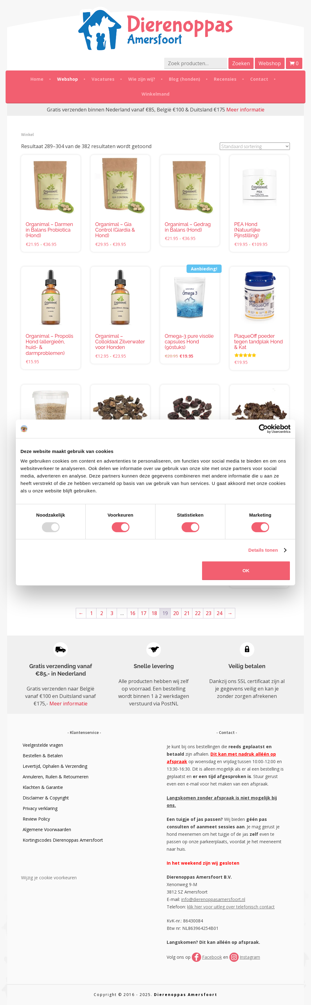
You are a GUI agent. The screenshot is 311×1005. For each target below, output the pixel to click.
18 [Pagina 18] (154, 613)
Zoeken (241, 63)
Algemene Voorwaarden (47, 829)
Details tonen (263, 550)
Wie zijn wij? (141, 79)
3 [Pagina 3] (111, 613)
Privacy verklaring (40, 808)
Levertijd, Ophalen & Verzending (55, 766)
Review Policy (36, 819)
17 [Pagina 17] (143, 613)
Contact (259, 79)
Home (36, 79)
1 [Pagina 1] (91, 613)
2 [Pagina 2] (101, 613)
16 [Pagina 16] (132, 613)
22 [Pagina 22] (198, 613)
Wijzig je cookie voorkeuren (49, 878)
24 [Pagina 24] (219, 613)
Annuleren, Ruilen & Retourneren (55, 777)
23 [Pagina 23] (208, 613)
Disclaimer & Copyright (46, 798)
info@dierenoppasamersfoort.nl (213, 899)
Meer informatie (245, 109)
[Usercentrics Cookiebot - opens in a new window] (263, 428)
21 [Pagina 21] (187, 613)
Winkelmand (155, 94)
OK (246, 570)
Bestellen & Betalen (43, 755)
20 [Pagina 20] (176, 613)
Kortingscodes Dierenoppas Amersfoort (63, 840)
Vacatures (103, 79)
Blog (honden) (184, 79)
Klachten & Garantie (43, 787)
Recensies (225, 79)
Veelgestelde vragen (43, 745)
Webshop (270, 63)
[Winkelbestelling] (255, 146)
